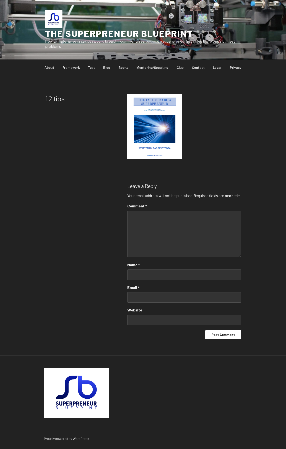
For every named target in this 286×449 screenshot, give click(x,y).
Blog (106, 67)
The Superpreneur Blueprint (119, 34)
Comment (137, 206)
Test (91, 67)
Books (123, 67)
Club (180, 67)
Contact (198, 67)
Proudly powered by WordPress (66, 439)
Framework (71, 67)
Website (134, 310)
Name (133, 265)
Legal (217, 67)
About (49, 67)
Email (133, 288)
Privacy (235, 67)
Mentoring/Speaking (152, 67)
